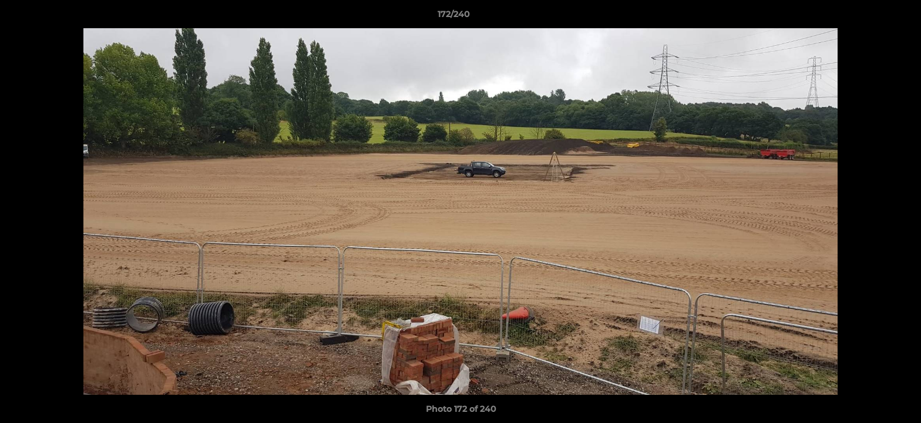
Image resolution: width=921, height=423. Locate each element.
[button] (872, 17)
